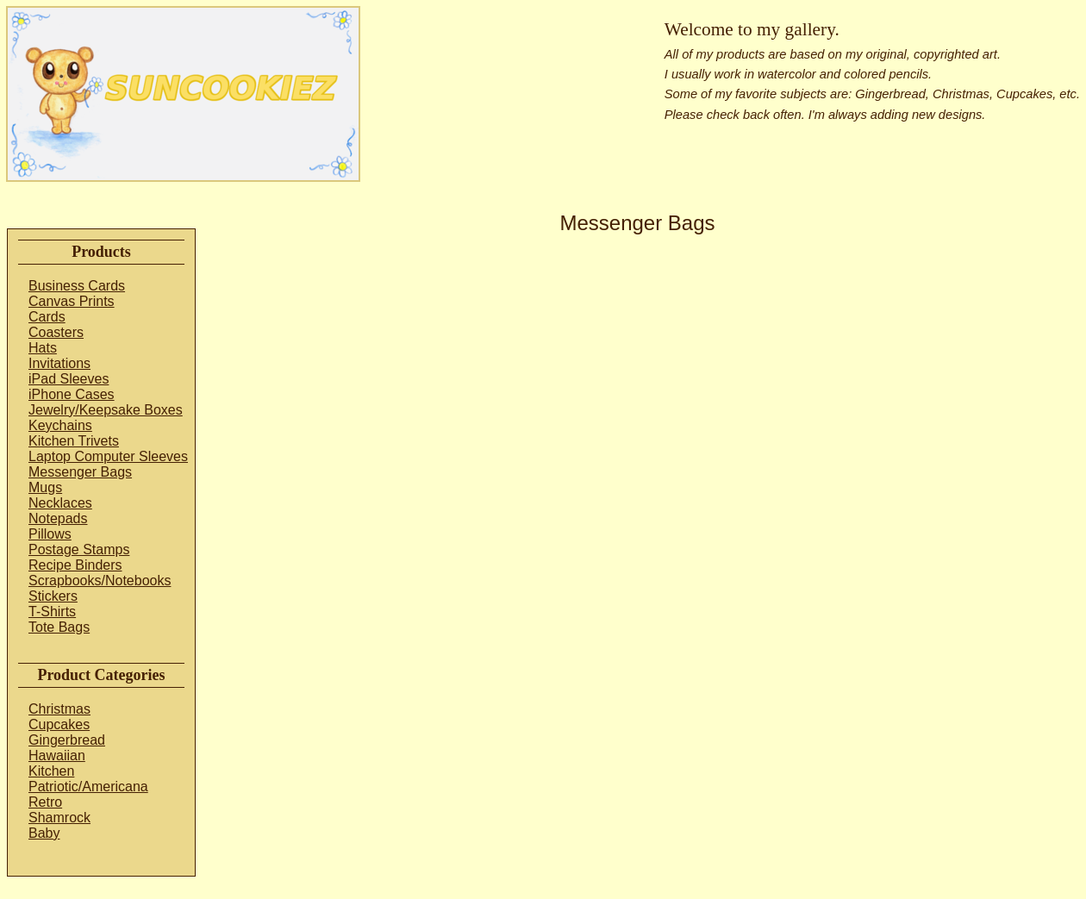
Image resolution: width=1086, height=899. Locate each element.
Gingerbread (66, 740)
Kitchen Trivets (73, 441)
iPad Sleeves (68, 378)
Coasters (56, 332)
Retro (45, 802)
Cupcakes (59, 724)
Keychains (60, 425)
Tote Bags (59, 627)
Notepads (58, 518)
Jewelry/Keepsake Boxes (105, 410)
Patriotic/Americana (88, 786)
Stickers (53, 596)
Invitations (59, 363)
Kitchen (51, 771)
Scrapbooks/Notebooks (99, 580)
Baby (43, 833)
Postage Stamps (78, 549)
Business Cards (76, 285)
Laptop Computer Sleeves (108, 456)
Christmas (59, 709)
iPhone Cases (71, 394)
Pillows (50, 534)
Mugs (45, 487)
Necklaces (60, 503)
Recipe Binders (75, 565)
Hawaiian (56, 755)
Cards (47, 316)
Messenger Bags (80, 472)
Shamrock (59, 817)
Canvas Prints (71, 301)
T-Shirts (52, 611)
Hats (42, 347)
